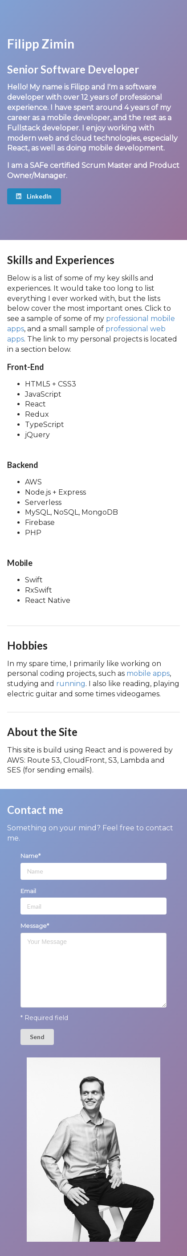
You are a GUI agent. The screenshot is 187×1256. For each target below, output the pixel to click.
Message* (34, 925)
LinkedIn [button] (33, 196)
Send (37, 1037)
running (70, 683)
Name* (30, 855)
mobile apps (148, 673)
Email (28, 890)
